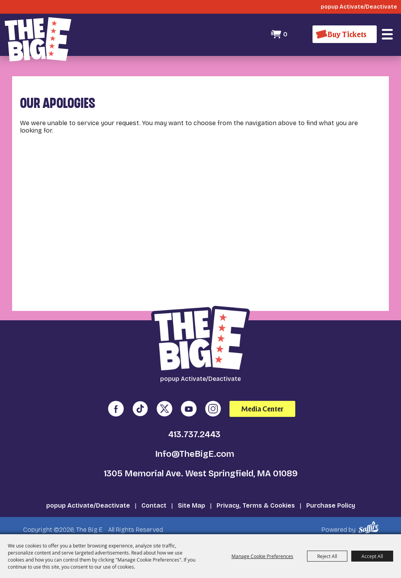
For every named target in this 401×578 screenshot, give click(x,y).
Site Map (191, 505)
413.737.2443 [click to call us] (194, 434)
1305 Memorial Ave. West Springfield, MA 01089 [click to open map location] (201, 474)
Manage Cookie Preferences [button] (262, 556)
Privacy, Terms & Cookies (256, 505)
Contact (153, 505)
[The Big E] (38, 39)
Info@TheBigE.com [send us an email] (194, 454)
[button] (387, 34)
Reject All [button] (327, 556)
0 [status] (285, 34)
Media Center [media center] (262, 408)
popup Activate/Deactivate (88, 505)
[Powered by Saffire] (370, 527)
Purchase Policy (330, 505)
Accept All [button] (372, 556)
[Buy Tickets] (344, 34)
